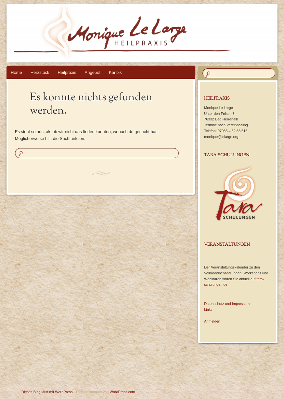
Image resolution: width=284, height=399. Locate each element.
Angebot (92, 72)
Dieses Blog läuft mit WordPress (47, 392)
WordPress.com (122, 392)
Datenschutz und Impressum (227, 304)
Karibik (115, 72)
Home (16, 72)
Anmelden (212, 321)
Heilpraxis (67, 72)
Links (208, 309)
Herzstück (40, 72)
